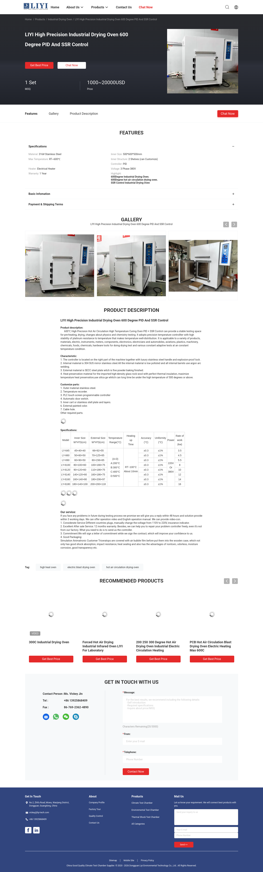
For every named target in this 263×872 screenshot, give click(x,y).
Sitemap (113, 860)
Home (28, 19)
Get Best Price (39, 65)
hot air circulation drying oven (122, 567)
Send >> (184, 844)
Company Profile (97, 802)
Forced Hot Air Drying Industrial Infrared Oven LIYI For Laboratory (103, 646)
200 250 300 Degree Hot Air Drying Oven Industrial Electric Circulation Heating (158, 646)
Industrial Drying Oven (60, 19)
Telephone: (130, 752)
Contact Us (94, 823)
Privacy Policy (147, 860)
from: (127, 734)
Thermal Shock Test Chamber (146, 817)
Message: (129, 692)
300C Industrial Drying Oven (49, 642)
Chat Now (72, 65)
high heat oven (48, 567)
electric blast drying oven (81, 567)
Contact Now (136, 771)
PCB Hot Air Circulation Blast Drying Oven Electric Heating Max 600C (210, 646)
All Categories (138, 824)
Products (40, 19)
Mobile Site (129, 860)
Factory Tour (95, 809)
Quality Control (96, 816)
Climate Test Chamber (142, 803)
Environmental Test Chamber (145, 810)
